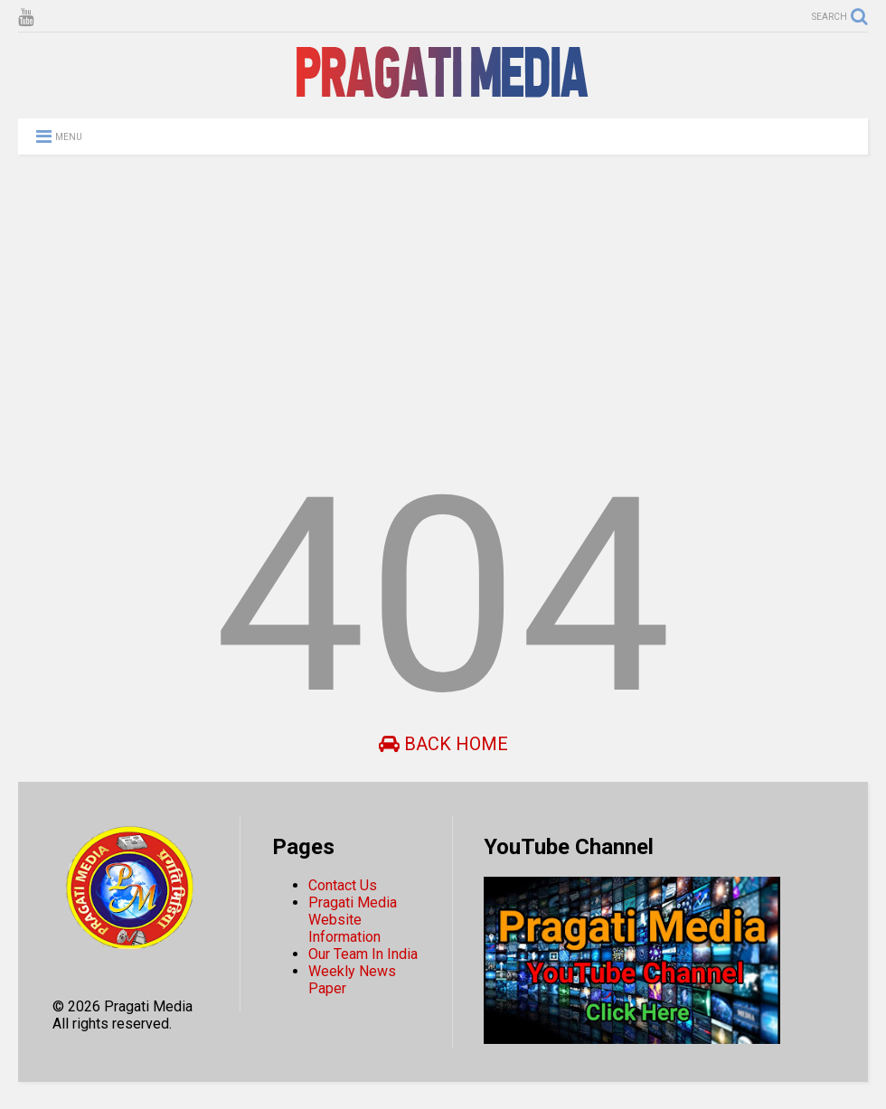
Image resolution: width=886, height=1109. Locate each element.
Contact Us (342, 885)
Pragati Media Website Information (352, 919)
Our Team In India (363, 954)
